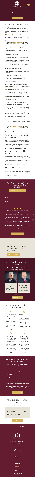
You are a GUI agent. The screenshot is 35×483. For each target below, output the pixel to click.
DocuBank (22, 426)
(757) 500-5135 (22, 43)
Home (7, 426)
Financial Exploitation (10, 56)
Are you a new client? (8, 374)
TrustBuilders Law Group (10, 34)
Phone (6, 371)
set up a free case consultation (17, 42)
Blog (18, 426)
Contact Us (26, 426)
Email (19, 371)
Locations (15, 426)
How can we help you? (8, 377)
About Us (11, 426)
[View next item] (21, 230)
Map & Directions (17, 452)
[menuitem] (17, 202)
